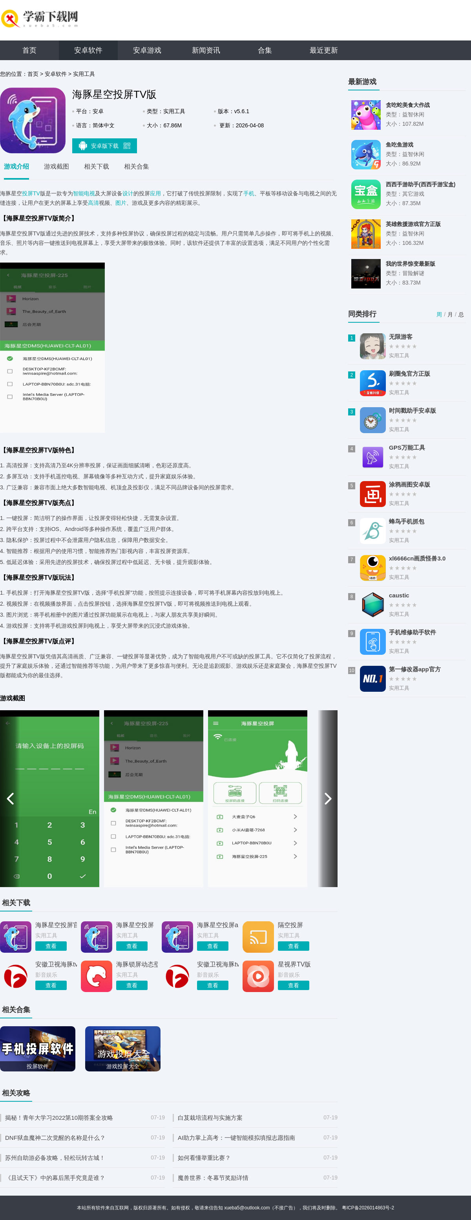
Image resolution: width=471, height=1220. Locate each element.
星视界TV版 (294, 964)
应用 (155, 193)
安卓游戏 (147, 50)
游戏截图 (56, 166)
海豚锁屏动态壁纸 (137, 964)
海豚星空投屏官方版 (56, 925)
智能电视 (84, 193)
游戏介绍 (16, 166)
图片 (120, 203)
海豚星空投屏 (135, 925)
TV (36, 193)
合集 (265, 50)
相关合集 (136, 166)
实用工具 (84, 74)
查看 (51, 946)
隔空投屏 (290, 925)
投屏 (27, 193)
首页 (29, 50)
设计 (127, 193)
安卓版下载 (105, 145)
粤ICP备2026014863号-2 (368, 1208)
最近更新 (324, 50)
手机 (248, 193)
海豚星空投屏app (218, 925)
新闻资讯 (206, 50)
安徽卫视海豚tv (56, 964)
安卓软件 (88, 50)
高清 (93, 203)
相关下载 (96, 166)
